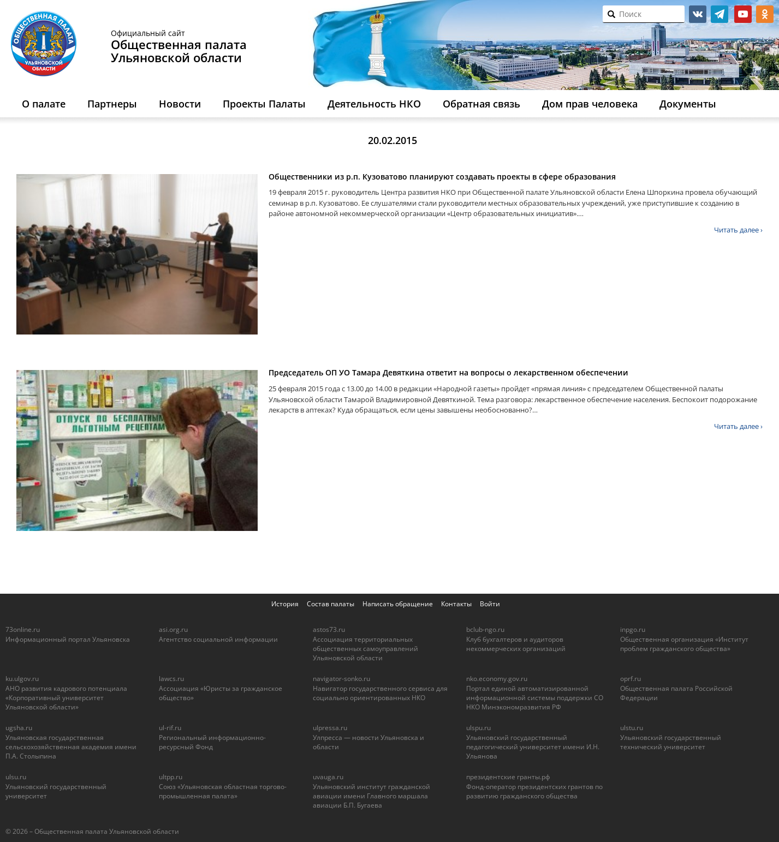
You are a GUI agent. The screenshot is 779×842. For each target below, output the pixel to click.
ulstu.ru (631, 727)
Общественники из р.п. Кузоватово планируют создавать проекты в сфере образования (442, 176)
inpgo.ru (632, 629)
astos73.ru (329, 629)
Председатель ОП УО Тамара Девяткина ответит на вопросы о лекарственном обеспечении (448, 372)
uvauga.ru (328, 776)
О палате (44, 103)
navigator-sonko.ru (341, 678)
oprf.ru (630, 678)
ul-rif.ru (170, 727)
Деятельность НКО (374, 103)
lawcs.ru (171, 678)
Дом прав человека (590, 103)
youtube (743, 14)
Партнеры (112, 103)
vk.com (697, 14)
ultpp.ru (170, 776)
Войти (490, 603)
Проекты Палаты (264, 103)
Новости (180, 103)
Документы (687, 103)
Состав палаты (330, 603)
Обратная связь (481, 103)
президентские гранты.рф (508, 776)
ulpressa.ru (330, 727)
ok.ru (765, 14)
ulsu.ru (15, 776)
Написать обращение (397, 603)
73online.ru (22, 629)
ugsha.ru (18, 727)
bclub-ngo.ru (485, 629)
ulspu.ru (478, 727)
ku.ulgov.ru (22, 678)
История (285, 603)
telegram (719, 14)
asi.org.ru (173, 629)
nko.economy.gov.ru (496, 678)
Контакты (456, 603)
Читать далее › (738, 230)
